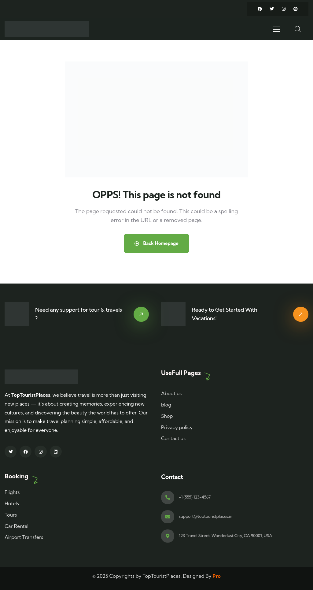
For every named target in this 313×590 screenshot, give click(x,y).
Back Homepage (156, 243)
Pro (216, 576)
